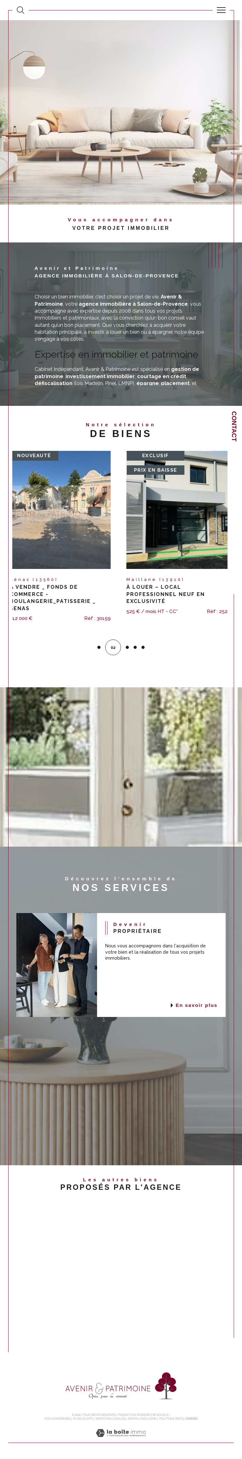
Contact (234, 426)
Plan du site (83, 1419)
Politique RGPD (171, 1419)
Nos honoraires (57, 1419)
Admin (133, 1419)
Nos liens (148, 1419)
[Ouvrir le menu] (221, 10)
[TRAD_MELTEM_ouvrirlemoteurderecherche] (20, 10)
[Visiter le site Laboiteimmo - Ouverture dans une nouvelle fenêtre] (120, 1440)
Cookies (192, 1419)
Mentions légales (110, 1419)
